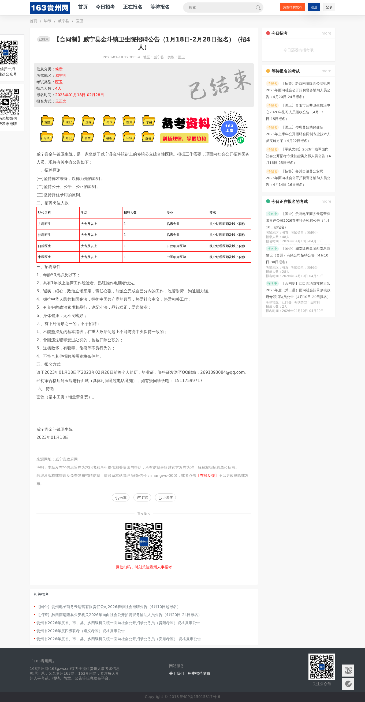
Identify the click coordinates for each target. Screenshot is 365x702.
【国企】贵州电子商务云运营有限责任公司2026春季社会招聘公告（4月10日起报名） (108, 607)
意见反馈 (348, 684)
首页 (83, 7)
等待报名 (160, 7)
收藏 (120, 498)
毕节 (47, 21)
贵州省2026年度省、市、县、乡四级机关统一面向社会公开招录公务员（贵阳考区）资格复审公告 (118, 623)
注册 (314, 7)
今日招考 (105, 7)
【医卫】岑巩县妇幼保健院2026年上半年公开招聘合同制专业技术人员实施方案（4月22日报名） (298, 134)
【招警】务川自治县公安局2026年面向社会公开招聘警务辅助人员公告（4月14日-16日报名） (298, 178)
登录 (329, 7)
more (326, 33)
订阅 (142, 498)
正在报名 (132, 7)
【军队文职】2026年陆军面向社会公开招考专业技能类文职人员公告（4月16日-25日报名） (298, 156)
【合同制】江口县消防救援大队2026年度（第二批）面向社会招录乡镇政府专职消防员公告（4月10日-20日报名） (298, 290)
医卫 (79, 21)
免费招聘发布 (292, 7)
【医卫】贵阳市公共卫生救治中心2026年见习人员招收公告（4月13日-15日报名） (298, 112)
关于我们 (176, 673)
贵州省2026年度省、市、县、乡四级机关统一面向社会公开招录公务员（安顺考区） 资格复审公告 (118, 639)
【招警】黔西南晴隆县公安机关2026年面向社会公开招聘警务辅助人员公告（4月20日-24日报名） (119, 615)
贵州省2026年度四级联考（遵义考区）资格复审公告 (80, 631)
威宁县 (63, 21)
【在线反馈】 (207, 475)
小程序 (165, 498)
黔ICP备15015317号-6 (200, 697)
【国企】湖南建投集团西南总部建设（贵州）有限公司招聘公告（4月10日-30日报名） (298, 255)
